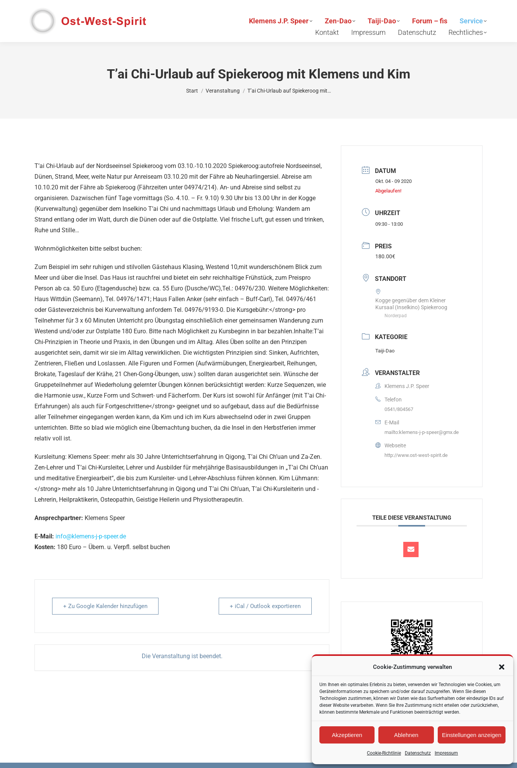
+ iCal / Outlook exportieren (265, 606)
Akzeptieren (347, 735)
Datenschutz (418, 753)
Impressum (446, 753)
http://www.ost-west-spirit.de (416, 455)
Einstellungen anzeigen (471, 735)
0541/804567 (398, 409)
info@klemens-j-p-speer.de (91, 536)
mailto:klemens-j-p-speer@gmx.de (421, 432)
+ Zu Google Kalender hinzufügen (105, 606)
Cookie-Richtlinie (384, 753)
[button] (502, 667)
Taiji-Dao (384, 351)
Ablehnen (406, 735)
